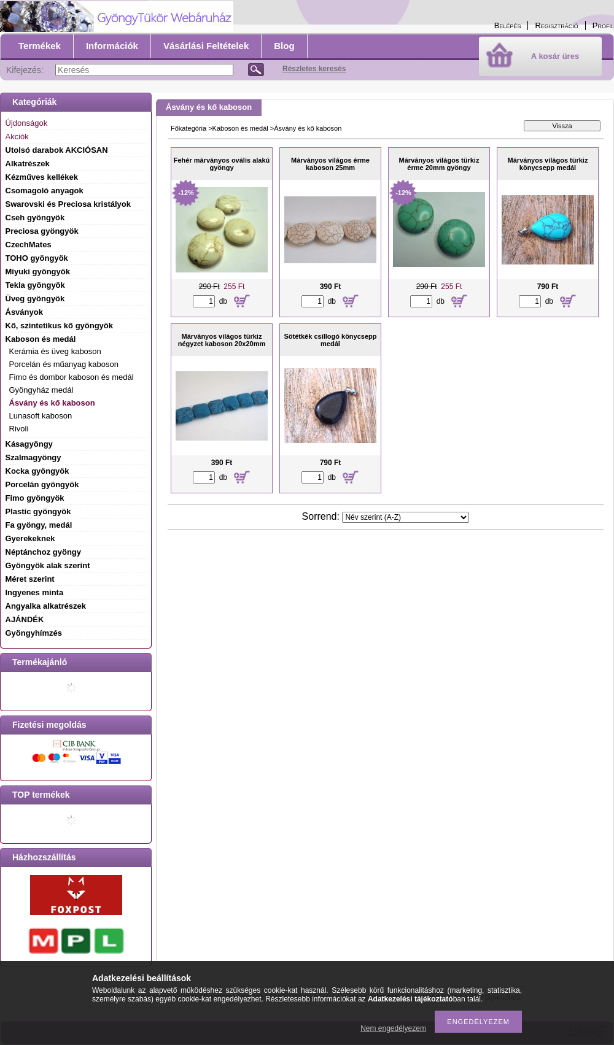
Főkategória (188, 128)
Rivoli (19, 428)
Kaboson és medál (240, 128)
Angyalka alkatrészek (46, 606)
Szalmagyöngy (33, 457)
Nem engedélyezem (393, 1028)
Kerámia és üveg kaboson (55, 351)
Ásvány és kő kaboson (52, 402)
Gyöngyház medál (41, 390)
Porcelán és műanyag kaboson (64, 364)
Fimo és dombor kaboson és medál (71, 377)
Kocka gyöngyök (37, 471)
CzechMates (29, 244)
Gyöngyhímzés (34, 633)
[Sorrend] (405, 517)
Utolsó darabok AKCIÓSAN (57, 150)
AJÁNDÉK (25, 619)
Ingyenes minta (35, 592)
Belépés (507, 25)
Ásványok (24, 312)
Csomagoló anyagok (45, 190)
